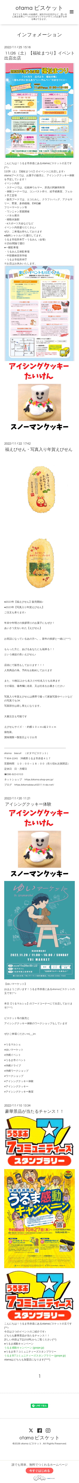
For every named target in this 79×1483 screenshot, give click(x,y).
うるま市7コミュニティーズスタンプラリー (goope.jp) (35, 1355)
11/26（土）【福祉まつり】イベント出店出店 (39, 55)
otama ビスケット (39, 8)
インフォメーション (39, 35)
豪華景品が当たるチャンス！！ (34, 1111)
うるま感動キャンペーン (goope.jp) (24, 1347)
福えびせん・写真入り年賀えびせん (38, 449)
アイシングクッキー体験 (28, 804)
